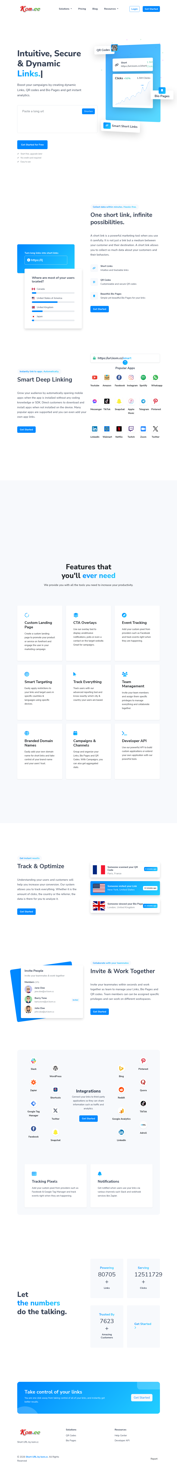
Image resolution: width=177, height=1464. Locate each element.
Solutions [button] (64, 9)
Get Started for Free (32, 144)
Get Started (151, 9)
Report (154, 1458)
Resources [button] (110, 9)
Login (134, 9)
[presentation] (43, 122)
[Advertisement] (88, 539)
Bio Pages (71, 1440)
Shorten (88, 111)
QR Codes (71, 1435)
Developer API (122, 1440)
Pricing (82, 9)
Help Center (121, 1435)
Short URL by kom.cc (37, 1456)
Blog (95, 9)
